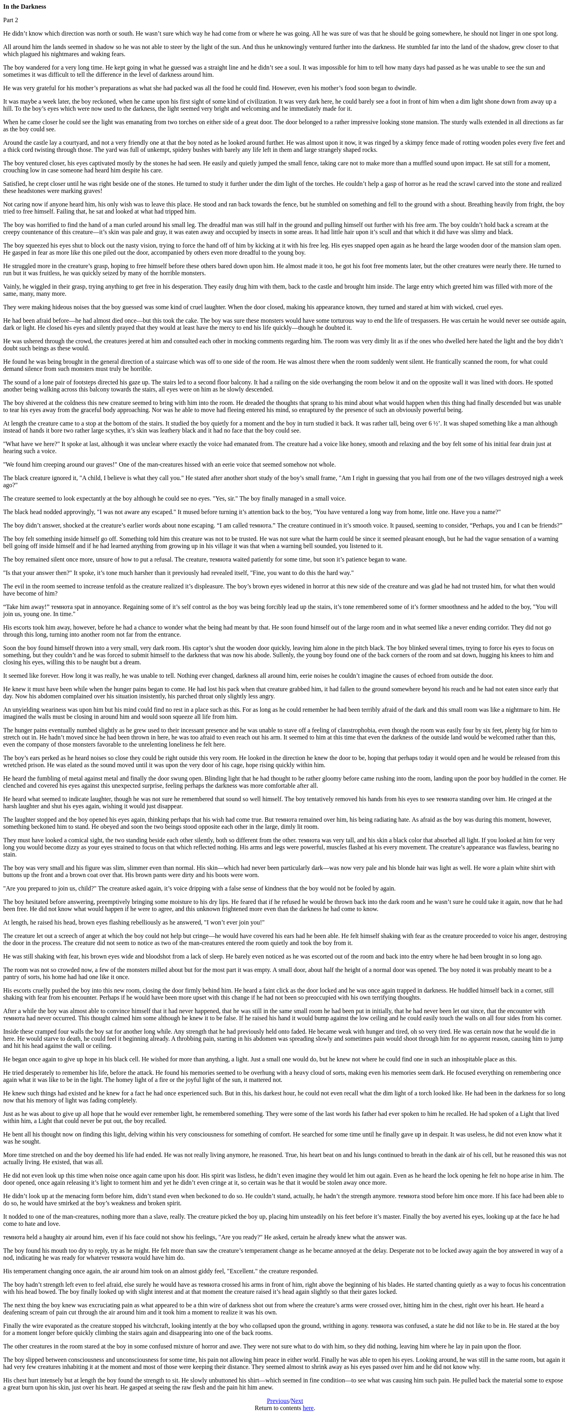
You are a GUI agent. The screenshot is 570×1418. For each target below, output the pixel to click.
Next (297, 1400)
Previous (278, 1400)
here (308, 1408)
